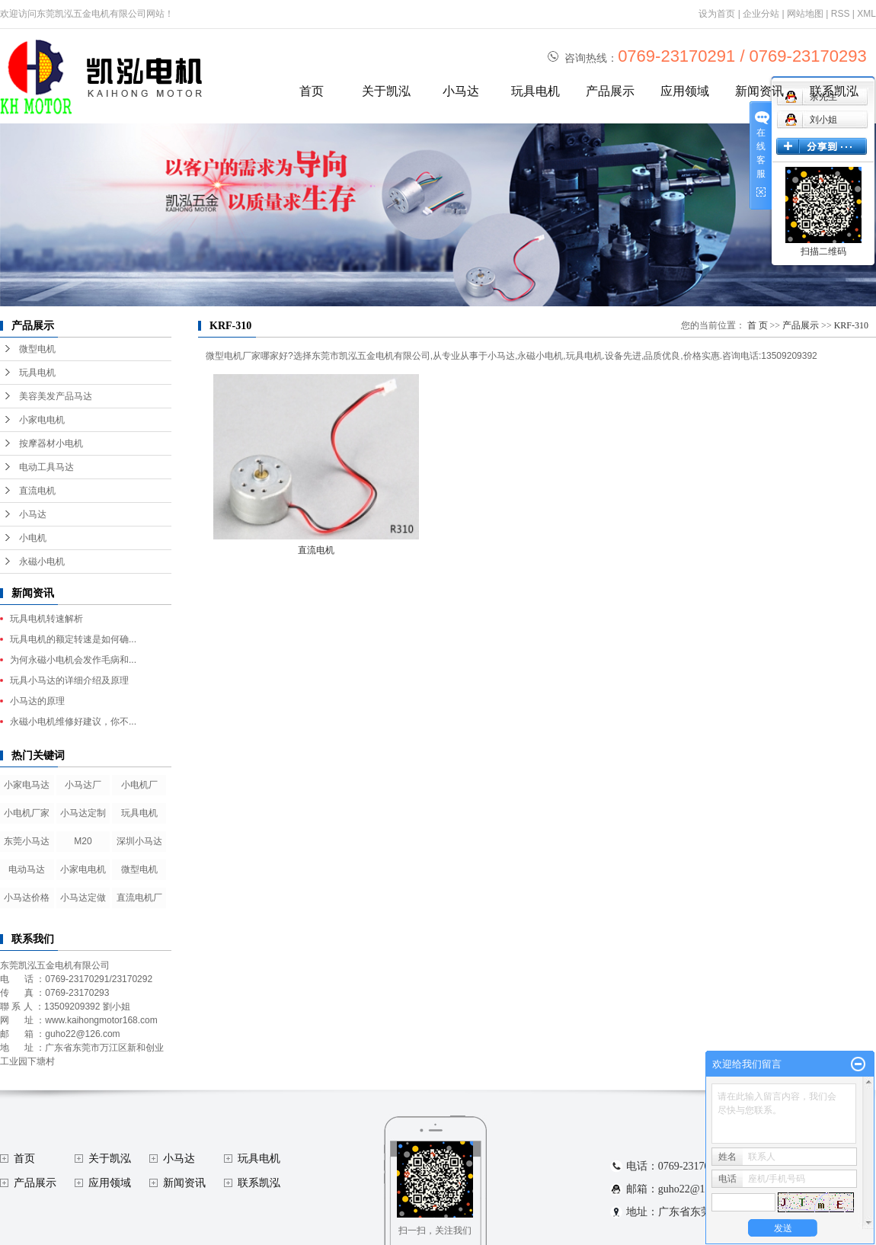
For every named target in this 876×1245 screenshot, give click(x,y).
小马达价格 (27, 897)
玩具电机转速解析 (46, 618)
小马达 (461, 91)
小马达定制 (83, 813)
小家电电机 (42, 419)
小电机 (32, 538)
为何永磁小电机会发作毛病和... (73, 660)
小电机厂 (139, 784)
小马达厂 (83, 784)
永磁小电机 (42, 561)
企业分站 (761, 13)
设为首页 (717, 13)
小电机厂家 (27, 813)
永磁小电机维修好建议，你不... (73, 721)
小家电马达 (27, 784)
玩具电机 (535, 91)
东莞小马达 (27, 841)
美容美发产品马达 (55, 396)
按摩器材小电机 (51, 443)
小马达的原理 (37, 701)
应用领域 (684, 91)
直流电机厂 (139, 897)
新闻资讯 (759, 91)
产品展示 (610, 91)
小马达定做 (83, 897)
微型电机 (37, 349)
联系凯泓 (834, 91)
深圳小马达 (139, 841)
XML (866, 13)
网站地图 (805, 13)
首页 (311, 91)
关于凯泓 (386, 91)
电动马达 (26, 869)
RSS (840, 13)
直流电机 (37, 490)
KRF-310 (851, 325)
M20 (82, 841)
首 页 (757, 325)
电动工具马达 (46, 467)
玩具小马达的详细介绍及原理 (69, 680)
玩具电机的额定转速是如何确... (73, 639)
